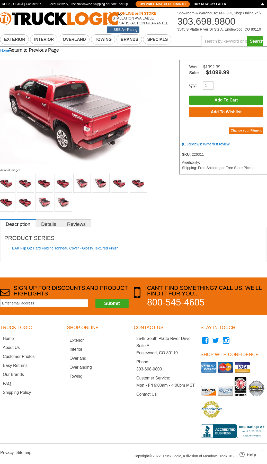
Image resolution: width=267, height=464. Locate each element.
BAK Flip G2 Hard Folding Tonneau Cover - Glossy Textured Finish (65, 248)
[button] (232, 41)
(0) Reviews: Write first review (206, 144)
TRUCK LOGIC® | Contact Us (20, 4)
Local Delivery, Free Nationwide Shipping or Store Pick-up (88, 4)
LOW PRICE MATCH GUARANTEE (163, 4)
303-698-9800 (149, 369)
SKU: (187, 154)
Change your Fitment (246, 130)
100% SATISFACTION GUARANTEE (138, 23)
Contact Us (146, 394)
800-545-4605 (176, 302)
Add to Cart (226, 100)
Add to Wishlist (226, 112)
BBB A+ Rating (125, 29)
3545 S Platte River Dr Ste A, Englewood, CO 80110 (219, 29)
